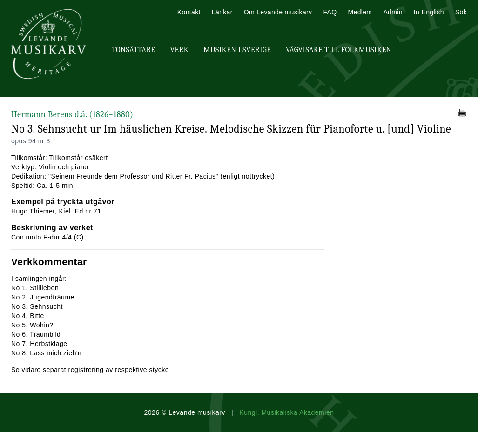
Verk (179, 50)
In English (429, 12)
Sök (461, 12)
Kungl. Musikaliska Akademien (286, 412)
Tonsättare (133, 50)
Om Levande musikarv (278, 12)
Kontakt (189, 12)
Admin (392, 12)
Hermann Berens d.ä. (72, 115)
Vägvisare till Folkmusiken (338, 50)
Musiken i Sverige (237, 50)
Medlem (360, 12)
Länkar (222, 12)
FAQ (330, 12)
